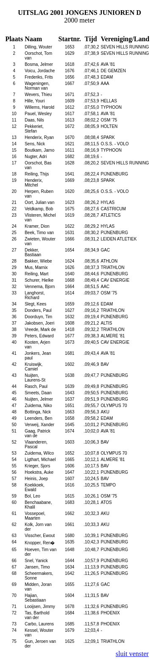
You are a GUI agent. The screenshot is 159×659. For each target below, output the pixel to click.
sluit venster (132, 653)
